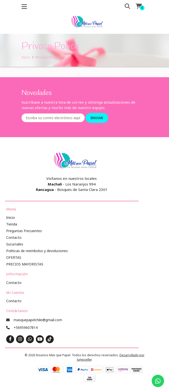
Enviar (97, 117)
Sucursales (14, 244)
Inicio (26, 57)
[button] (124, 6)
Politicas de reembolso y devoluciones (37, 250)
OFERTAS (13, 257)
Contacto (14, 237)
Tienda (11, 224)
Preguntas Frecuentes (24, 230)
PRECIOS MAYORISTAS (24, 264)
